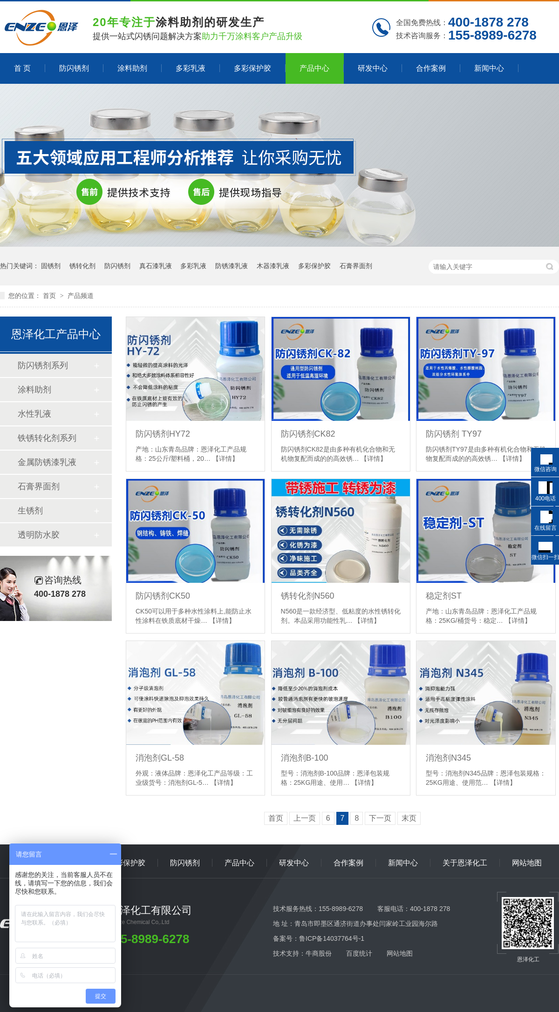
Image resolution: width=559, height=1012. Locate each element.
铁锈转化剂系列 (47, 438)
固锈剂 (51, 266)
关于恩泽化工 (465, 863)
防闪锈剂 (74, 68)
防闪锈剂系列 (43, 365)
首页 (50, 295)
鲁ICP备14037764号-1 (331, 938)
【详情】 (225, 458)
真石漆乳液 (155, 266)
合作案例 (431, 68)
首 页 (22, 68)
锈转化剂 (82, 266)
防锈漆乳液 (231, 266)
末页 (409, 818)
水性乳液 (34, 413)
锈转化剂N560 (307, 595)
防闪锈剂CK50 (163, 595)
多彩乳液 (190, 68)
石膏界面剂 (356, 266)
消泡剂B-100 (304, 757)
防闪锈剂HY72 (163, 434)
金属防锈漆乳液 (47, 462)
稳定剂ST (444, 595)
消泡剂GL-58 (160, 757)
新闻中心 (489, 68)
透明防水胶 (39, 535)
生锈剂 (30, 510)
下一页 (380, 818)
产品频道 (81, 295)
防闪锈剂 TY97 (454, 434)
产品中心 (314, 68)
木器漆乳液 (273, 266)
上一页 (304, 818)
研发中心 (373, 68)
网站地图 (527, 863)
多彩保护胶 (252, 68)
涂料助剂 (132, 68)
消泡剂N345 (448, 757)
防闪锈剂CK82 (308, 434)
